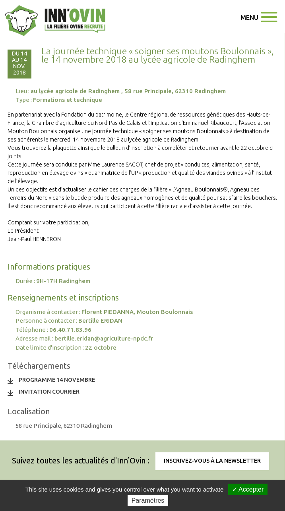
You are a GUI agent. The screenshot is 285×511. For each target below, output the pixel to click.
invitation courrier (49, 392)
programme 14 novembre (57, 380)
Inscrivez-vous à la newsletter (212, 460)
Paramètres (148, 500)
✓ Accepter (248, 489)
